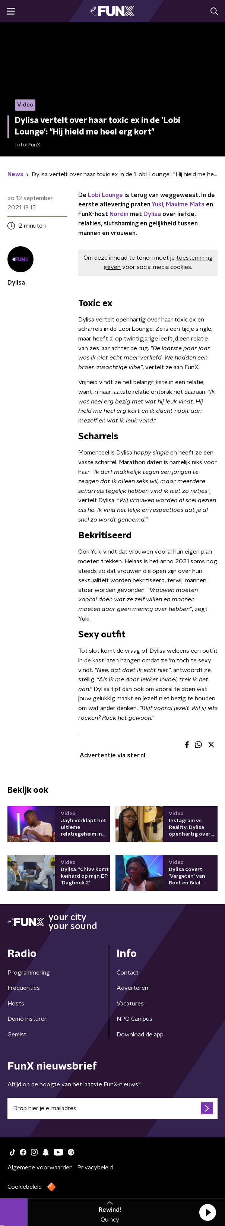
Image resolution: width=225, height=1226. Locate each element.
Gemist (16, 1034)
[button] (207, 1212)
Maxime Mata (186, 204)
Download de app (140, 1034)
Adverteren (132, 988)
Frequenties (23, 988)
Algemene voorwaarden (40, 1167)
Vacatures (130, 1004)
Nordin (119, 214)
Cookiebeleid (24, 1187)
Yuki (157, 204)
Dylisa (152, 214)
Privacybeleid (95, 1167)
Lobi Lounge (105, 195)
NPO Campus (134, 1019)
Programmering (28, 973)
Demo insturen (27, 1019)
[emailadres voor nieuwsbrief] (112, 1108)
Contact (128, 973)
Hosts (15, 1004)
